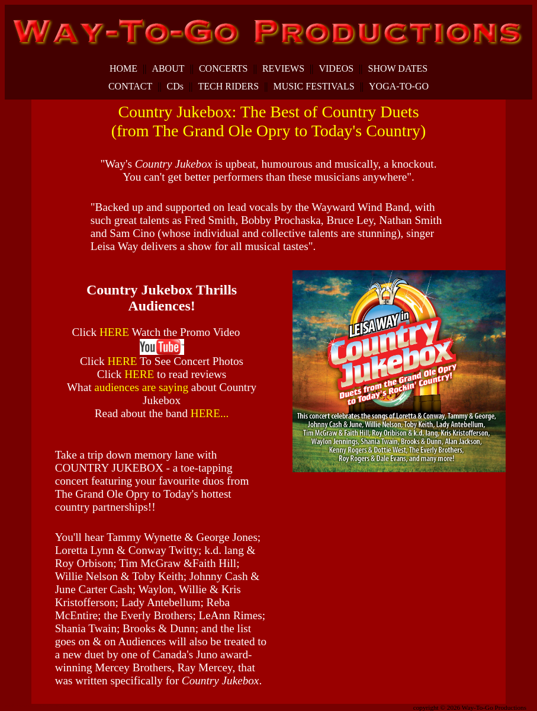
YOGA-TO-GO (399, 86)
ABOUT (168, 68)
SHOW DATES (398, 68)
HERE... (210, 413)
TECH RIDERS (228, 86)
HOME (123, 68)
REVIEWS (283, 68)
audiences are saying (142, 387)
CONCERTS (223, 68)
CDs (175, 86)
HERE (115, 332)
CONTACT (130, 86)
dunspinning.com (66, 705)
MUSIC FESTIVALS (314, 86)
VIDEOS (336, 68)
